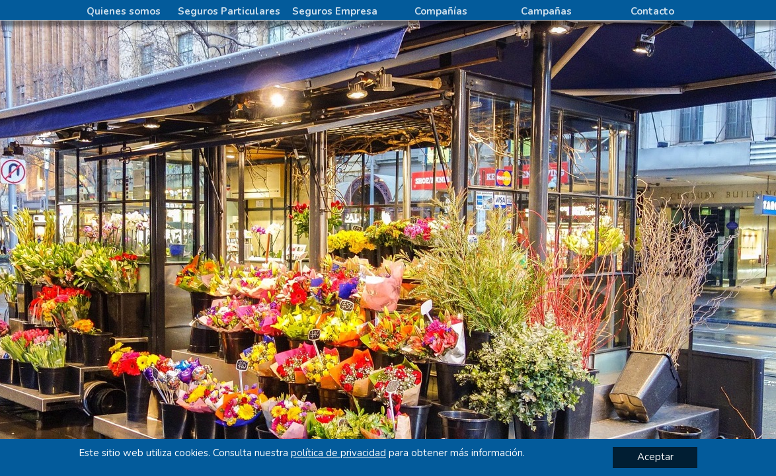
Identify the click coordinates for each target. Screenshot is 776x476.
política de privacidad (338, 452)
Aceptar (655, 456)
